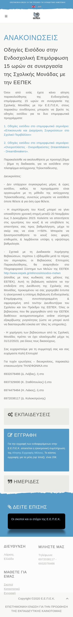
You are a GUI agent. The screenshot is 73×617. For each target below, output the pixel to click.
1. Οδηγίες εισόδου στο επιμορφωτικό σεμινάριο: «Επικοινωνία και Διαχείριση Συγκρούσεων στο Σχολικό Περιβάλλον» (36, 130)
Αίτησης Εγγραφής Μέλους (27, 452)
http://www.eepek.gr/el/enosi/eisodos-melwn (32, 273)
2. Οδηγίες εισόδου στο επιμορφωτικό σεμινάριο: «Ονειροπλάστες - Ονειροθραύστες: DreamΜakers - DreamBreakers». (36, 147)
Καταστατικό (12, 595)
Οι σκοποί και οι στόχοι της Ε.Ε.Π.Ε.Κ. (36, 519)
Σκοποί (8, 590)
